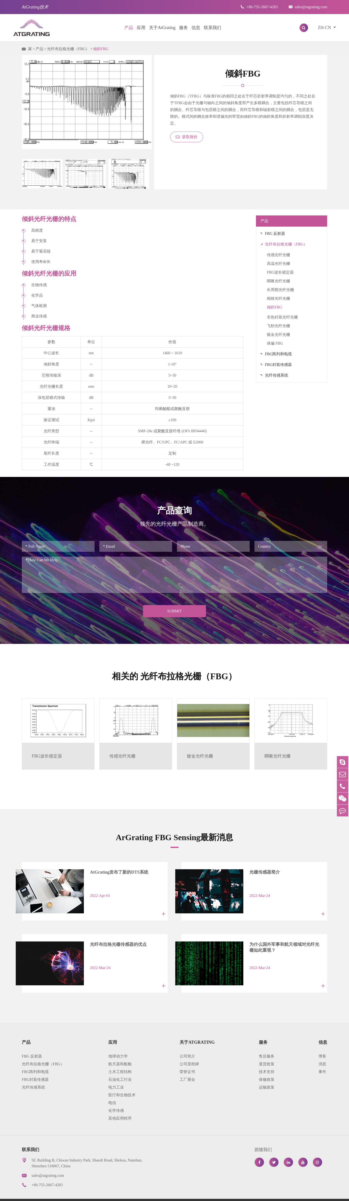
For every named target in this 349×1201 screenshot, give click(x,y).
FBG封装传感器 (278, 365)
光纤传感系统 (276, 375)
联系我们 (212, 27)
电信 (112, 1090)
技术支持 (266, 1059)
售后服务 (266, 1044)
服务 (183, 27)
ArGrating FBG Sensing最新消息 (174, 837)
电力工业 (116, 1075)
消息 (322, 1052)
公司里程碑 (189, 1052)
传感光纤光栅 (278, 255)
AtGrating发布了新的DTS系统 (110, 871)
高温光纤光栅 (278, 263)
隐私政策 (284, 1193)
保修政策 (266, 1067)
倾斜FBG (100, 49)
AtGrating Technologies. (61, 1193)
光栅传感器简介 (255, 871)
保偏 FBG (275, 343)
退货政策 (266, 1052)
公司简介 (187, 1044)
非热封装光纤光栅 (282, 317)
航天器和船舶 (120, 1052)
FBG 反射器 (275, 233)
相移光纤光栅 (278, 298)
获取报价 (187, 137)
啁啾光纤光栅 (278, 281)
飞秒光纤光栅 (278, 326)
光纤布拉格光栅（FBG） (68, 49)
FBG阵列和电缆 (278, 354)
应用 (141, 27)
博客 (322, 1044)
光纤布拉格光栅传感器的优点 (109, 937)
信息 (195, 27)
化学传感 (116, 1098)
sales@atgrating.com (308, 7)
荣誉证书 (187, 1059)
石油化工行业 (120, 1067)
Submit (174, 611)
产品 (128, 27)
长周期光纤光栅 (280, 290)
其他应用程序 (120, 1106)
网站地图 (259, 1193)
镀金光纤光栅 (278, 334)
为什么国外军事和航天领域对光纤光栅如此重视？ (279, 940)
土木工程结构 (120, 1059)
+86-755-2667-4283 (259, 7)
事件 (322, 1059)
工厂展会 (187, 1067)
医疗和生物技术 (121, 1083)
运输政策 (266, 1075)
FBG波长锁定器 (280, 272)
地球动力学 (118, 1044)
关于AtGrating (162, 27)
